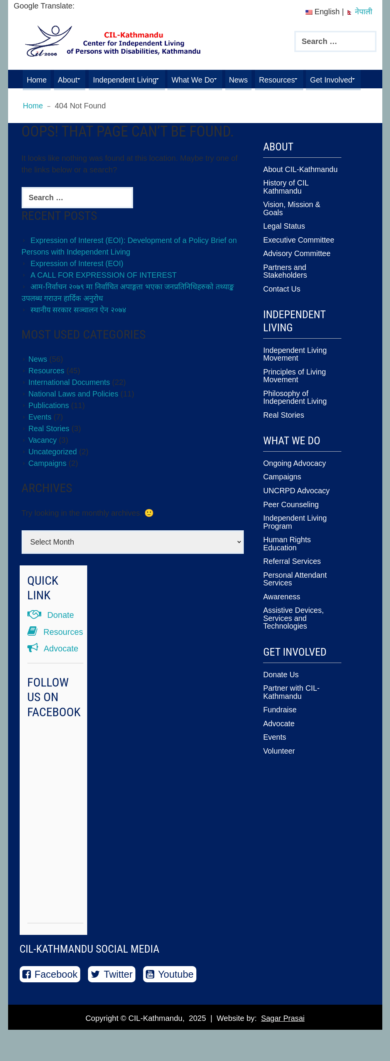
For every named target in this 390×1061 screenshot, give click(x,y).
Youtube (171, 1005)
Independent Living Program (295, 536)
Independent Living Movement (295, 370)
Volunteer (279, 761)
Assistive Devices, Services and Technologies (294, 630)
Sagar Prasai (282, 1049)
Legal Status (284, 244)
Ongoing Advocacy (295, 478)
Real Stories (50, 447)
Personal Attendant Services (295, 592)
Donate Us (281, 686)
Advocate (53, 680)
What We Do (205, 79)
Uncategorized (53, 470)
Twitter (113, 1005)
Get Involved (49, 97)
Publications (49, 424)
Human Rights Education (287, 557)
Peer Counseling (291, 518)
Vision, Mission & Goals (292, 226)
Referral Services (292, 574)
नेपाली (359, 11)
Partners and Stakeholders (285, 288)
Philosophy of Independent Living (295, 413)
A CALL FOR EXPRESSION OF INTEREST (105, 293)
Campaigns (48, 481)
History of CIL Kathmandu (286, 205)
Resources (296, 79)
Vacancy (43, 458)
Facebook (50, 1005)
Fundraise (280, 721)
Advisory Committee (297, 271)
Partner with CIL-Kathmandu (292, 703)
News (255, 79)
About (71, 79)
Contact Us (282, 305)
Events (40, 435)
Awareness (282, 609)
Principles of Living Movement (295, 391)
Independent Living (132, 79)
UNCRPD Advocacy (297, 505)
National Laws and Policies (75, 412)
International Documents (70, 400)
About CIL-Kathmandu (301, 188)
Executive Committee (299, 257)
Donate (51, 634)
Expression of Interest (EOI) (78, 282)
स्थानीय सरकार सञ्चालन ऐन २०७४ (79, 328)
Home (37, 79)
